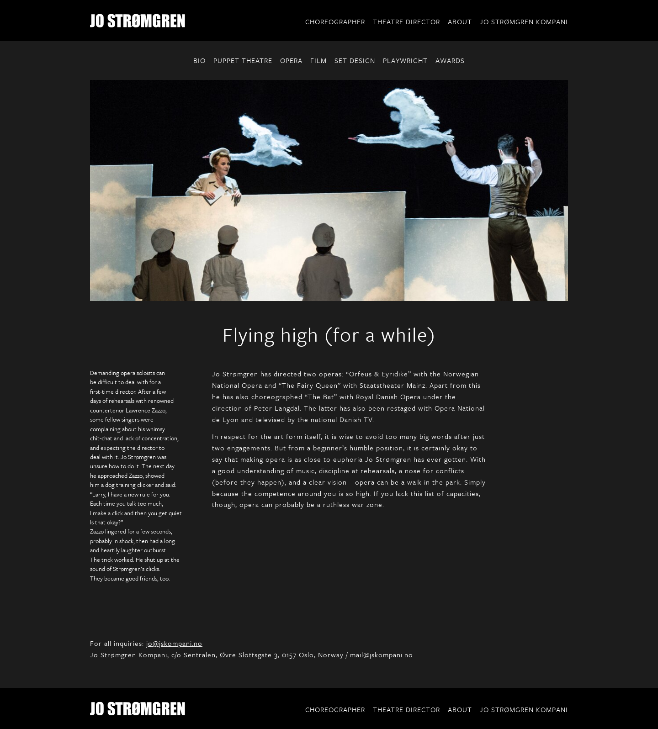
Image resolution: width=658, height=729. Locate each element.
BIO (199, 60)
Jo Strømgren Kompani (524, 21)
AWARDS (450, 60)
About (460, 21)
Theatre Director (406, 21)
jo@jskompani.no (174, 643)
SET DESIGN (354, 60)
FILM (318, 60)
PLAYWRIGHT (405, 60)
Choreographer (335, 21)
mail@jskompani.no (381, 655)
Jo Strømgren (137, 20)
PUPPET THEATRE (242, 60)
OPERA (291, 60)
